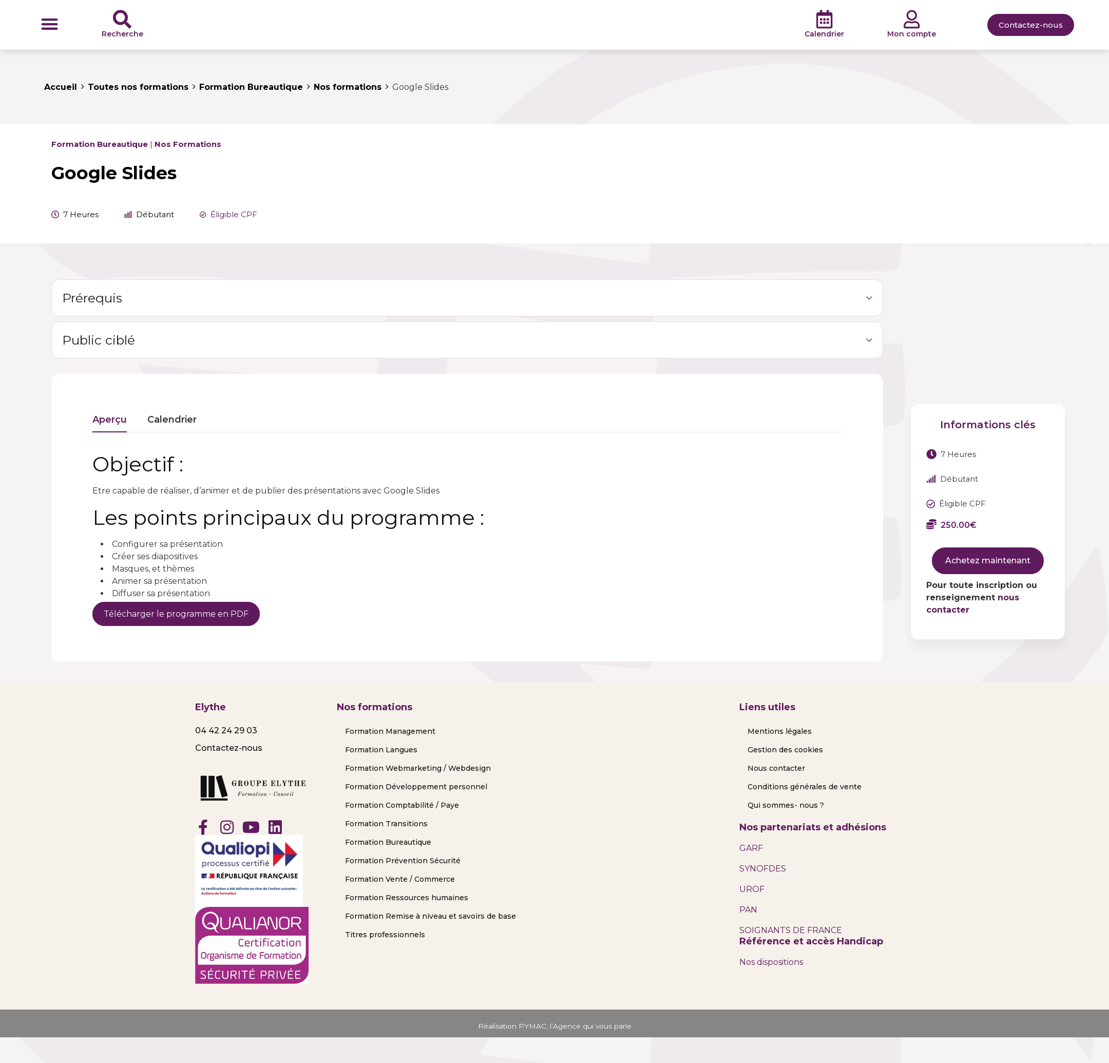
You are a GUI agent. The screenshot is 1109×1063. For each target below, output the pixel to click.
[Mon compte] (912, 19)
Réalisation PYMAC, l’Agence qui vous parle (555, 1026)
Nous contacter (776, 768)
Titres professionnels (385, 934)
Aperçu (109, 420)
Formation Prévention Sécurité (403, 860)
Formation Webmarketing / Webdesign (418, 768)
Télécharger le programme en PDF (176, 614)
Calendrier (824, 34)
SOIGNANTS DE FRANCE (790, 930)
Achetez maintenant (987, 560)
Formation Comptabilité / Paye (402, 805)
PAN (748, 910)
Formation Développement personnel (416, 786)
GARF (751, 848)
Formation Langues (381, 749)
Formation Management (390, 731)
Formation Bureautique (99, 144)
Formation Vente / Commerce (400, 879)
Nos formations (188, 144)
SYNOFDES (762, 869)
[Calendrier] (824, 19)
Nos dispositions (771, 962)
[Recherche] (122, 19)
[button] (49, 23)
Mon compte (911, 34)
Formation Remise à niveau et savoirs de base (430, 916)
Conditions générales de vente (805, 786)
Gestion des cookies (785, 749)
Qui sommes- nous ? (786, 805)
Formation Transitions (386, 823)
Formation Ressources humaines (406, 897)
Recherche (122, 34)
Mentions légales (780, 731)
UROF (751, 889)
